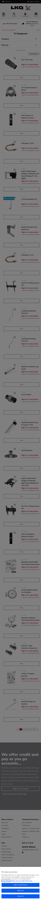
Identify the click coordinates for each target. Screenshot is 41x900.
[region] (20, 883)
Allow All (20, 896)
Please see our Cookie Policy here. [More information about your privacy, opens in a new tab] (21, 881)
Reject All (20, 890)
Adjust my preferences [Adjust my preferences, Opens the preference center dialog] (21, 885)
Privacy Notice (5, 881)
